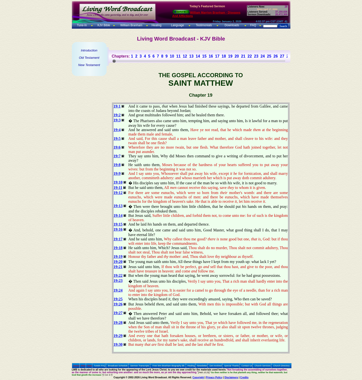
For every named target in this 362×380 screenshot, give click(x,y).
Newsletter (202, 365)
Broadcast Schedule (117, 365)
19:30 (118, 344)
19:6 (117, 147)
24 (263, 56)
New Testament (89, 65)
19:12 (118, 193)
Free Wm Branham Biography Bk (168, 365)
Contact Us (246, 365)
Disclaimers (231, 377)
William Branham (130, 25)
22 (250, 56)
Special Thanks (231, 365)
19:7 (117, 156)
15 (204, 56)
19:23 (118, 281)
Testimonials (204, 25)
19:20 (118, 262)
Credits (244, 377)
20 (237, 56)
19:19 (118, 256)
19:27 (118, 313)
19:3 (117, 120)
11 (178, 56)
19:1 (117, 106)
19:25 (118, 299)
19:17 (118, 239)
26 (275, 56)
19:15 (118, 224)
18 (224, 56)
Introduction (89, 50)
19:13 (118, 206)
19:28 (118, 323)
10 (172, 56)
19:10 (118, 182)
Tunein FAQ (99, 365)
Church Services (263, 365)
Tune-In (82, 25)
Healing (156, 25)
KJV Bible (103, 25)
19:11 (118, 188)
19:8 (117, 165)
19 (230, 56)
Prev (83, 365)
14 (198, 56)
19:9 (117, 173)
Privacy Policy (214, 377)
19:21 (118, 267)
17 (217, 56)
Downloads (232, 25)
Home (76, 365)
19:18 (118, 248)
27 (282, 56)
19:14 (118, 215)
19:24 (118, 290)
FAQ (253, 25)
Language (177, 25)
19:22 (118, 275)
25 (269, 56)
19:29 (118, 336)
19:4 (117, 130)
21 (243, 56)
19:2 (117, 115)
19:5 (117, 138)
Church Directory (281, 365)
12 (185, 56)
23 (256, 56)
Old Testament (89, 57)
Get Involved (216, 365)
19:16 (118, 229)
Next (89, 365)
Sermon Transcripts (139, 365)
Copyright (198, 377)
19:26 (118, 304)
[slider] (114, 61)
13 (191, 56)
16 (211, 56)
